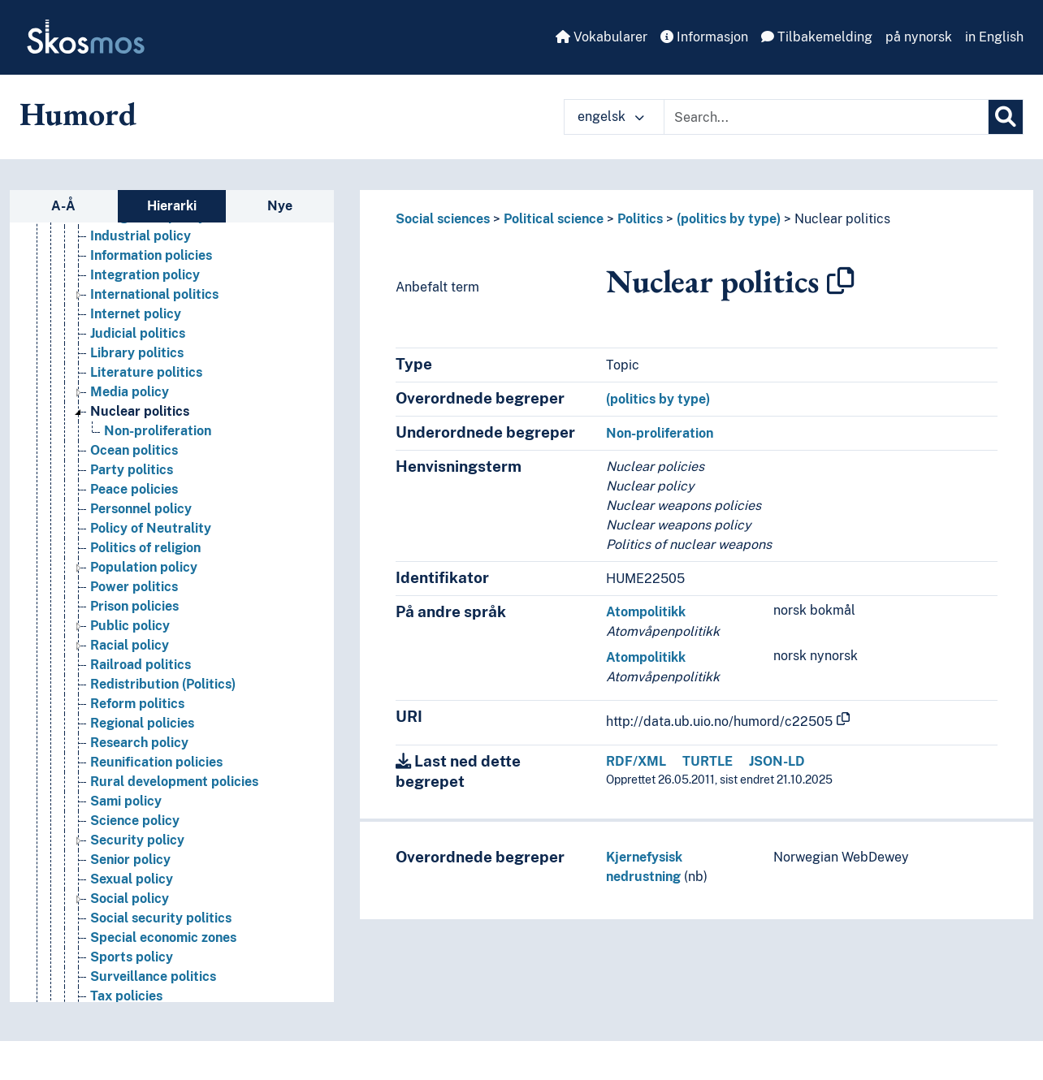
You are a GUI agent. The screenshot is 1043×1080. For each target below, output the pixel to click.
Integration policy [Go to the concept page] (145, 312)
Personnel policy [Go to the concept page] (141, 546)
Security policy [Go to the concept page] (137, 877)
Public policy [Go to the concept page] (130, 663)
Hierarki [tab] (172, 206)
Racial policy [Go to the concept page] (129, 682)
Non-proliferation (659, 433)
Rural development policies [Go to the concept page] (174, 819)
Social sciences (443, 219)
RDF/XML (636, 761)
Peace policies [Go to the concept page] (134, 526)
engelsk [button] (611, 116)
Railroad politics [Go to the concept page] (140, 702)
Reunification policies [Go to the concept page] (156, 799)
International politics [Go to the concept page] (154, 331)
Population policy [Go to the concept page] (143, 604)
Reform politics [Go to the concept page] (137, 741)
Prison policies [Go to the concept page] (134, 643)
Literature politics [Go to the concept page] (146, 409)
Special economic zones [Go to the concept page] (163, 975)
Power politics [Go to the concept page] (134, 624)
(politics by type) (729, 219)
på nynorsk (918, 37)
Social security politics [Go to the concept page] (161, 955)
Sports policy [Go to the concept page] (131, 994)
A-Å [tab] (63, 206)
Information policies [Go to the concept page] (151, 292)
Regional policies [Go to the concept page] (142, 760)
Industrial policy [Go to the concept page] (140, 273)
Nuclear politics (842, 219)
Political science (554, 219)
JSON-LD (777, 761)
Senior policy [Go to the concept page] (130, 897)
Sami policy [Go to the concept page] (126, 838)
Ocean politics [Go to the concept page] (134, 487)
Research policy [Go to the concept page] (139, 780)
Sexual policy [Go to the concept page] (131, 916)
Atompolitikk (646, 612)
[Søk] (1006, 117)
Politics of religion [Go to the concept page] (145, 585)
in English (994, 37)
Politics (640, 219)
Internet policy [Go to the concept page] (135, 351)
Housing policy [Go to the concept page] (135, 234)
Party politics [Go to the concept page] (131, 507)
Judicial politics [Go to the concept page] (137, 370)
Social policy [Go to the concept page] (129, 936)
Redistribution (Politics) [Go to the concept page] (163, 721)
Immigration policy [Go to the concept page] (148, 253)
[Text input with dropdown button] (826, 117)
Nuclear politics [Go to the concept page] (139, 448)
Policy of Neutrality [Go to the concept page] (150, 565)
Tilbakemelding (816, 37)
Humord (77, 114)
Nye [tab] (279, 206)
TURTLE (707, 761)
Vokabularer (601, 37)
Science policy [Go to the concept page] (135, 858)
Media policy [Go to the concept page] (129, 429)
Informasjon (704, 37)
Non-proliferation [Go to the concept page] (157, 468)
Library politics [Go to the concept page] (137, 390)
